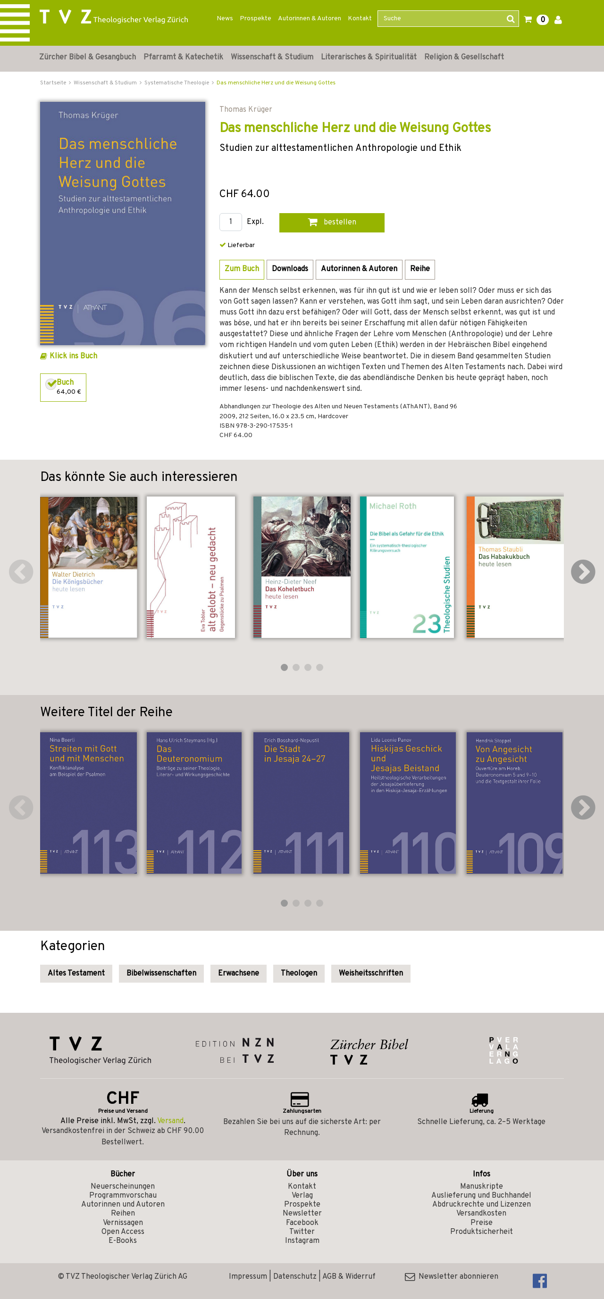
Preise (481, 1223)
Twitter (302, 1232)
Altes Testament (76, 973)
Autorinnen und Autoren (123, 1204)
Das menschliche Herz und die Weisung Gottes (276, 83)
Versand (170, 1121)
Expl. (255, 222)
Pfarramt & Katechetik (183, 57)
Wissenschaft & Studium (272, 57)
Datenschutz (295, 1277)
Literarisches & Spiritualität (369, 57)
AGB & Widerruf (349, 1277)
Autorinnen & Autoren (309, 19)
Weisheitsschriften (371, 973)
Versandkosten (481, 1213)
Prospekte (255, 19)
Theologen (299, 973)
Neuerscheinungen (123, 1186)
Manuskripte (481, 1186)
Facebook (302, 1223)
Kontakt (360, 19)
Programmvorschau (123, 1195)
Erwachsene (238, 973)
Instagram (302, 1241)
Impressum (248, 1277)
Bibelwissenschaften (161, 973)
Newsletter (302, 1213)
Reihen (123, 1213)
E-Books (123, 1241)
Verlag (302, 1195)
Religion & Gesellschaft (464, 57)
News (225, 19)
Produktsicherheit (481, 1232)
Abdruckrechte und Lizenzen (481, 1204)
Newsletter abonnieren (451, 1277)
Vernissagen (123, 1223)
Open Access (122, 1232)
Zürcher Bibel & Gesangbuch (87, 57)
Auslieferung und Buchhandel (481, 1195)
